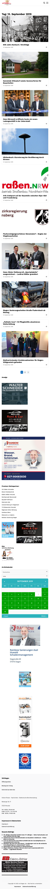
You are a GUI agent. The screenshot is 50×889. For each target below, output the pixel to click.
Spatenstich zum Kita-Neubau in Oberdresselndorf (18, 846)
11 (18, 598)
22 (45, 603)
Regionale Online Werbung (9, 510)
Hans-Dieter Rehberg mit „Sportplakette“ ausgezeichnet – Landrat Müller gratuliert (20, 273)
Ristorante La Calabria (8, 515)
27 (31, 607)
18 (18, 603)
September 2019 (25, 581)
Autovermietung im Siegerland (10, 504)
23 (5, 607)
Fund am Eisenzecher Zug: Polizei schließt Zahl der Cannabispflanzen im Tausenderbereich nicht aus (24, 841)
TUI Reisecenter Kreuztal (9, 507)
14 (38, 598)
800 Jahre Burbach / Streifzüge (16, 45)
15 (45, 598)
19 (25, 603)
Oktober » (44, 616)
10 (11, 598)
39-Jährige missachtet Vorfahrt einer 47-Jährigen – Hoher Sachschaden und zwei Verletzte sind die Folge (25, 835)
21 (38, 603)
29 (45, 607)
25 (18, 607)
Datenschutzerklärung (8, 826)
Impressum (5, 824)
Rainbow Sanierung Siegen (9, 517)
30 (5, 611)
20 (31, 603)
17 (11, 603)
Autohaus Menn (6, 512)
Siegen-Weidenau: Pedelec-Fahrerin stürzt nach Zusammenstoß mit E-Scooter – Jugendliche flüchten (23, 848)
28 (38, 607)
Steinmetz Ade (6, 502)
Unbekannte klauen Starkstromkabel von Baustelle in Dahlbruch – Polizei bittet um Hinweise (24, 838)
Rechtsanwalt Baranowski (9, 497)
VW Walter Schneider (8, 489)
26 (25, 607)
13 (31, 598)
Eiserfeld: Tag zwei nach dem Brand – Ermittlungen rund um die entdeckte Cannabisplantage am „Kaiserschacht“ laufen (25, 844)
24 (11, 607)
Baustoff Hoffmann (7, 499)
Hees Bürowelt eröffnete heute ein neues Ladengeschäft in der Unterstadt (20, 120)
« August (5, 616)
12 (25, 598)
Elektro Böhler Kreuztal (8, 494)
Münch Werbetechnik (8, 492)
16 (5, 603)
